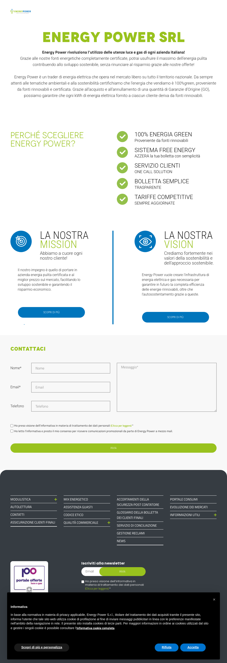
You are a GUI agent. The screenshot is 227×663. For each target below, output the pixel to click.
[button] (214, 599)
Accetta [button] (193, 647)
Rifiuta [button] (167, 647)
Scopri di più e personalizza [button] (41, 647)
